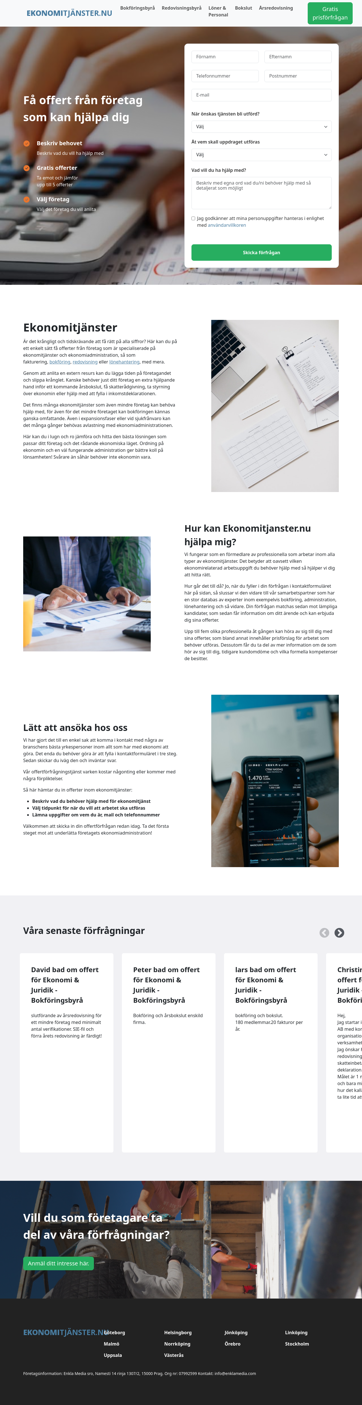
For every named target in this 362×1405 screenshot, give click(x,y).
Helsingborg (178, 1332)
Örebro (233, 1344)
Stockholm (297, 1344)
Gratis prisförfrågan (330, 13)
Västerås (174, 1355)
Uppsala (113, 1355)
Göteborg (114, 1332)
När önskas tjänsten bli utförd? (225, 114)
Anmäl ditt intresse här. (58, 1263)
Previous (321, 930)
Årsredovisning (276, 8)
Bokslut (243, 8)
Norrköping (177, 1344)
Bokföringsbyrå (137, 8)
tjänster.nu (69, 13)
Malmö (111, 1344)
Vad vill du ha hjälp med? (218, 170)
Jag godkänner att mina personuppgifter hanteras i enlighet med (257, 221)
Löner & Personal (218, 11)
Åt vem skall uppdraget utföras (225, 142)
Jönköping (236, 1332)
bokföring (59, 362)
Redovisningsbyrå (182, 8)
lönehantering (124, 362)
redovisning (85, 362)
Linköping (296, 1332)
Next (336, 930)
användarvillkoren (227, 225)
